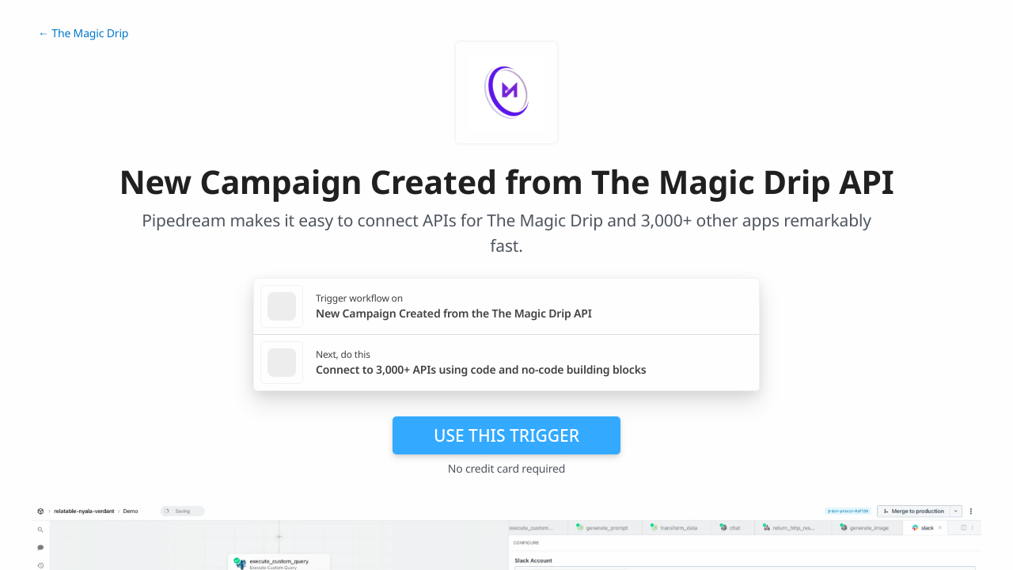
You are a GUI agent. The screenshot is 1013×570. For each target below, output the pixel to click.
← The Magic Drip (83, 33)
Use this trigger (506, 435)
